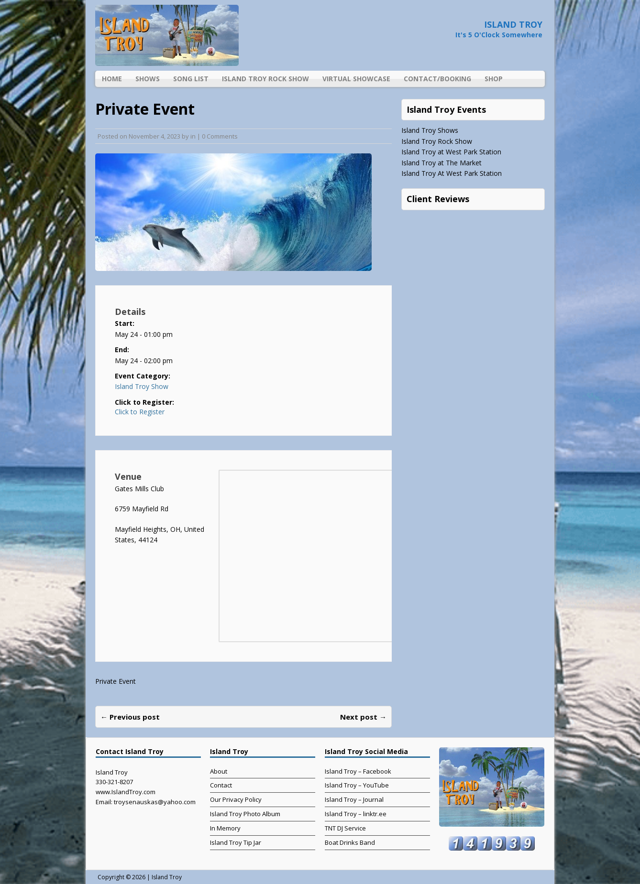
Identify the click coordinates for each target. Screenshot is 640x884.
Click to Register (140, 412)
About (218, 771)
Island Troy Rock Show (265, 78)
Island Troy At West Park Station (451, 173)
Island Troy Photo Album (245, 813)
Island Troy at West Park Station (451, 151)
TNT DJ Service (345, 828)
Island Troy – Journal (354, 799)
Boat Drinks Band (350, 842)
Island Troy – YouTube (357, 785)
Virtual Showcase (356, 78)
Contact (221, 785)
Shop (494, 78)
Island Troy (167, 877)
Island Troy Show (141, 386)
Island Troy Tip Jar (235, 842)
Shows (147, 78)
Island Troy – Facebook (358, 771)
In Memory (225, 828)
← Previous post (130, 717)
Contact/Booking (437, 78)
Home (112, 78)
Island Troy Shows (429, 130)
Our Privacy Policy (236, 799)
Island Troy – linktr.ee (355, 813)
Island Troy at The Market (441, 162)
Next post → (363, 717)
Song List (191, 78)
